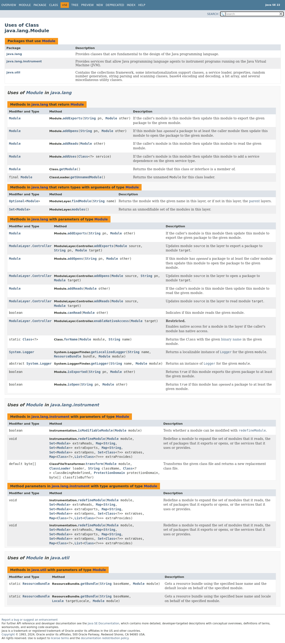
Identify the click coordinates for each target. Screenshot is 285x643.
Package (40, 5)
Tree (75, 5)
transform (94, 464)
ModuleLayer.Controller (30, 246)
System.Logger (21, 352)
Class (53, 5)
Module (25, 5)
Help (141, 5)
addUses (69, 156)
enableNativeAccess (111, 321)
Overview (8, 5)
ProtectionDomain (109, 473)
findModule (81, 201)
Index (131, 5)
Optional (16, 201)
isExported (77, 372)
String (90, 118)
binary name (231, 339)
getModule (68, 169)
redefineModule (91, 439)
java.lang (14, 54)
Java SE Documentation (103, 623)
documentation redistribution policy (104, 638)
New (99, 5)
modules (78, 209)
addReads (70, 143)
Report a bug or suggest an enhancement (30, 619)
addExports (72, 118)
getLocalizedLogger (108, 352)
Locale (58, 601)
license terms (60, 638)
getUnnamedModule (86, 177)
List (78, 456)
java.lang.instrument (24, 61)
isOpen (73, 384)
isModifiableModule (95, 430)
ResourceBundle (67, 356)
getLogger (99, 363)
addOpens (70, 131)
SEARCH (212, 14)
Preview (87, 5)
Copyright (8, 634)
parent (254, 201)
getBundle (89, 583)
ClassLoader (60, 468)
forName (71, 339)
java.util (13, 72)
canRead (74, 312)
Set (12, 209)
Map (99, 443)
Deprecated (115, 5)
